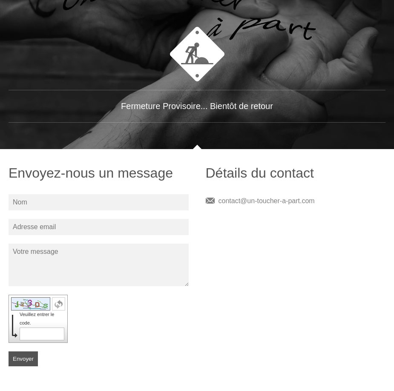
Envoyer (23, 359)
